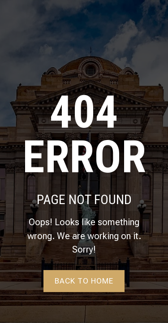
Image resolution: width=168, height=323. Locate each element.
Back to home (84, 280)
